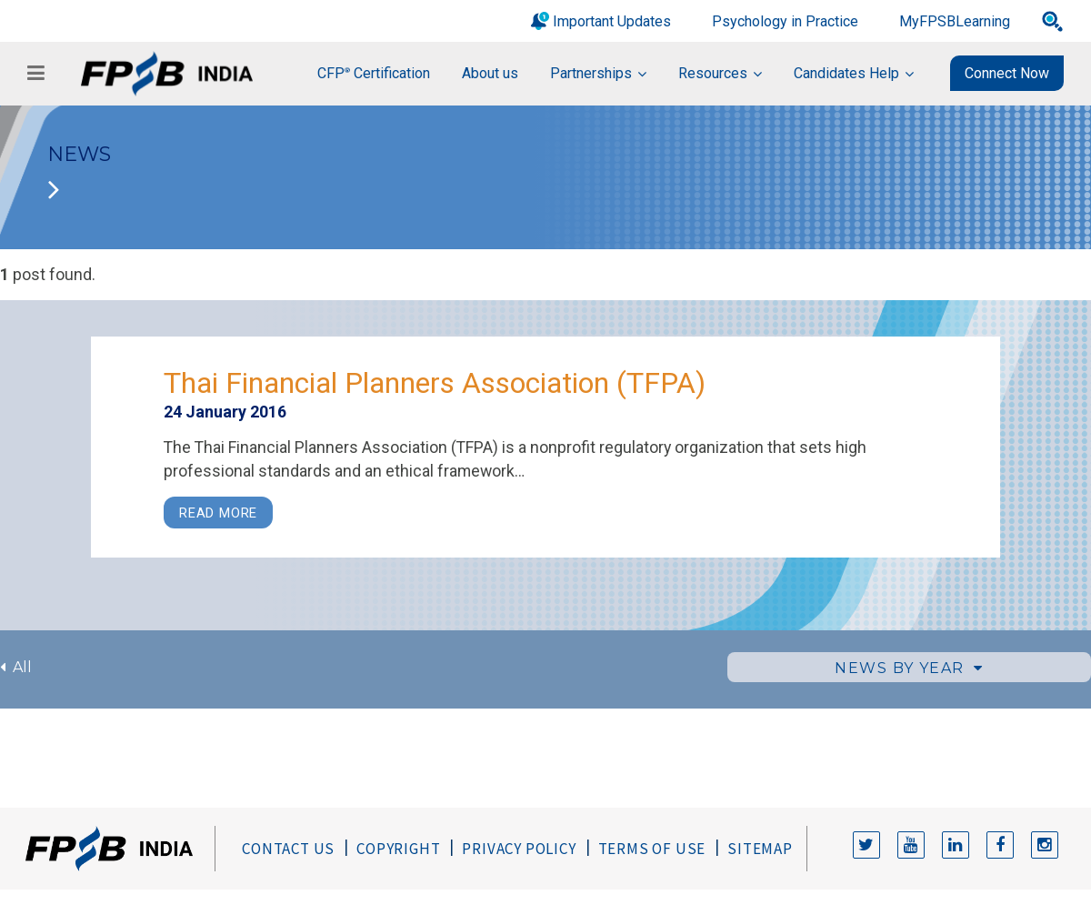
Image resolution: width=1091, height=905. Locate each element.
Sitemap (760, 849)
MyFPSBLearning (954, 21)
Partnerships (591, 73)
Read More (218, 513)
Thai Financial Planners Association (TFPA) (435, 383)
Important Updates (612, 21)
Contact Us (288, 849)
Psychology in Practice (785, 21)
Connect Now (1007, 73)
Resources (712, 73)
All (16, 667)
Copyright (398, 849)
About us (490, 73)
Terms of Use (652, 849)
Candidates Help (846, 73)
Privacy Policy (519, 849)
